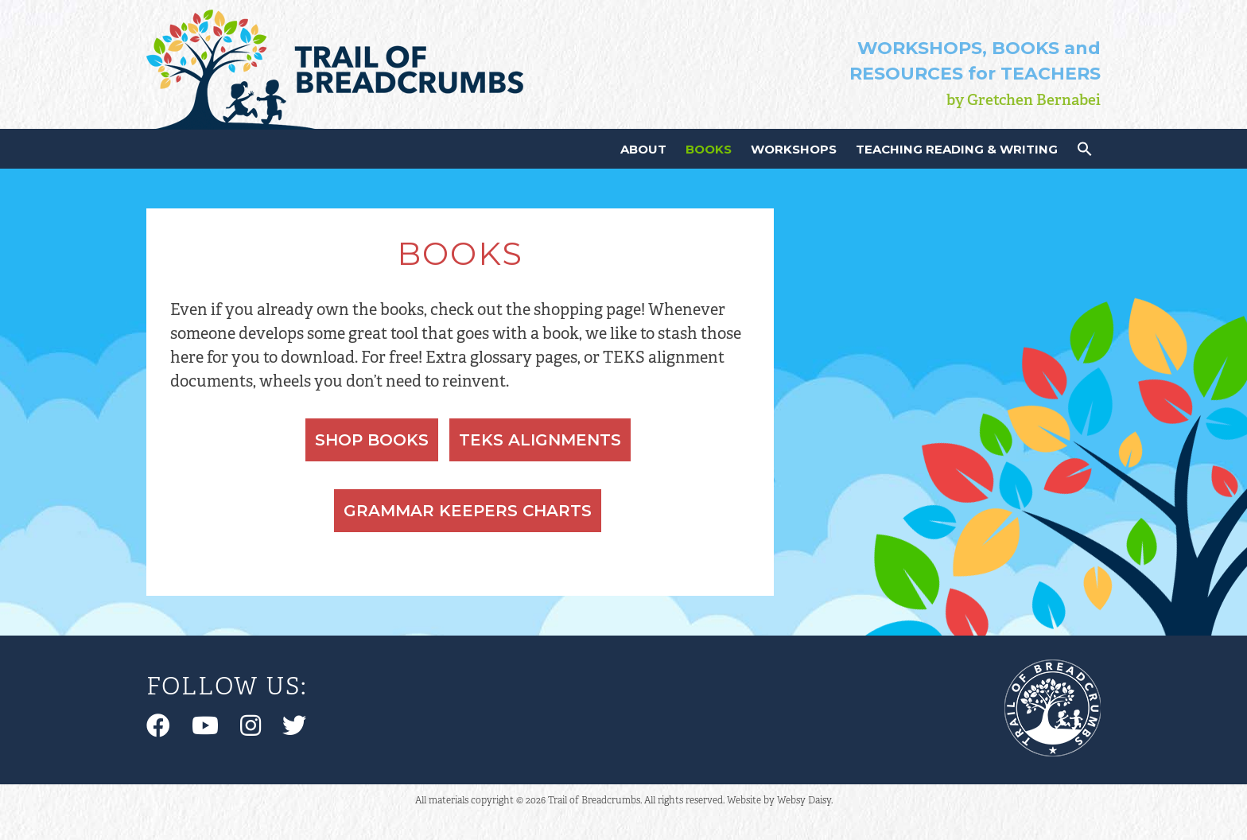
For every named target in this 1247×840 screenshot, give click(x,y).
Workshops (794, 149)
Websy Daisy (804, 800)
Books (709, 149)
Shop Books (372, 439)
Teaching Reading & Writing (957, 149)
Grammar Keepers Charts (468, 510)
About (643, 149)
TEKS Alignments (540, 439)
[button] (1085, 152)
